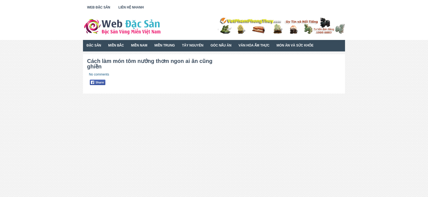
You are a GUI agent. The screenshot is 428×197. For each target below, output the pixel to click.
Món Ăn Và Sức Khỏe (295, 45)
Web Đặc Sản (98, 7)
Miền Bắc (116, 45)
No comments (99, 74)
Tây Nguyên (192, 45)
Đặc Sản (94, 45)
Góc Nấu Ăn (220, 45)
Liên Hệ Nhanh (131, 7)
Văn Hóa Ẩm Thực (254, 45)
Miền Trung (164, 45)
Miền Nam (139, 45)
